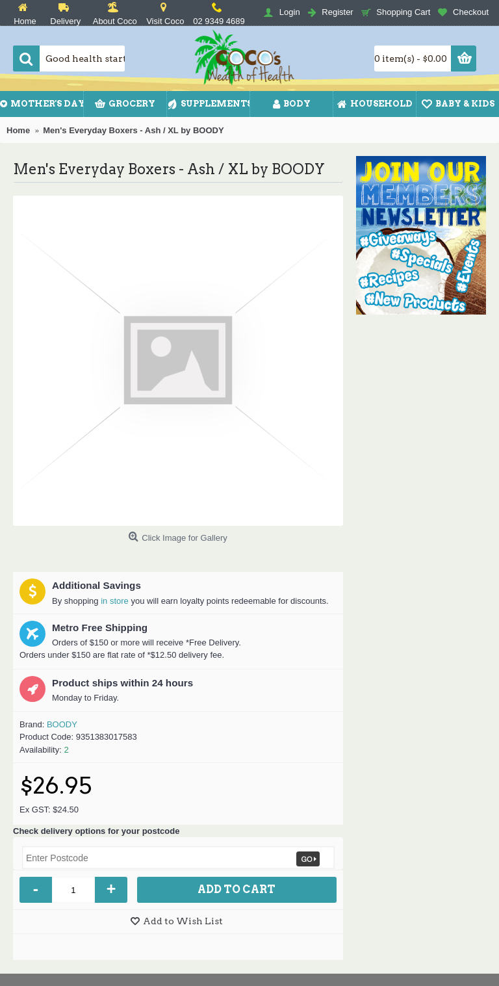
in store (115, 601)
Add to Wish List (183, 921)
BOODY (62, 724)
